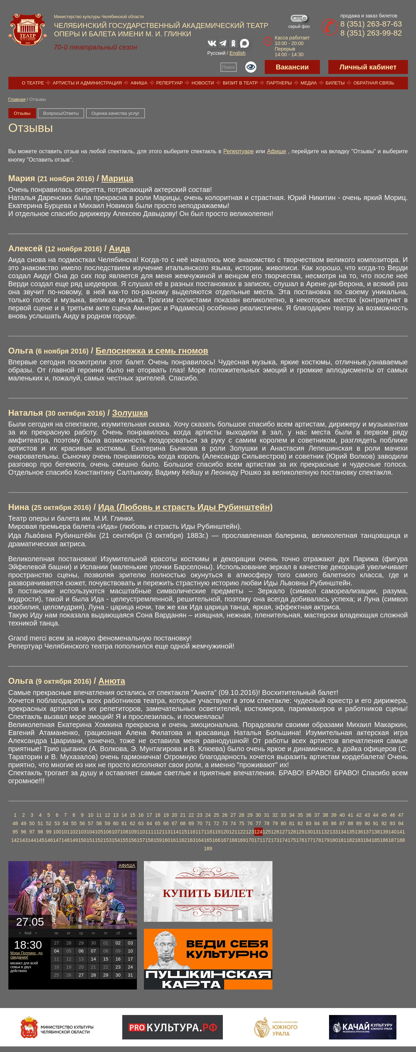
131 (317, 832)
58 (99, 823)
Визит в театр (240, 83)
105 (99, 832)
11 (99, 815)
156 (133, 840)
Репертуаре (238, 151)
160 (166, 840)
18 (158, 815)
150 (82, 840)
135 (350, 832)
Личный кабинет (368, 67)
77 (258, 823)
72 (216, 823)
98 (40, 832)
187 (392, 840)
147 (57, 840)
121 (233, 832)
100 (57, 832)
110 (141, 832)
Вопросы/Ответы (61, 113)
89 (359, 823)
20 (174, 815)
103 (82, 832)
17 (149, 815)
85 (325, 823)
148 (65, 840)
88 (350, 823)
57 (91, 823)
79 (275, 823)
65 (158, 823)
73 (225, 823)
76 (250, 823)
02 (118, 943)
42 (359, 815)
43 (367, 815)
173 (275, 840)
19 (166, 815)
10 (91, 815)
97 (32, 832)
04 (56, 951)
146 (49, 840)
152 (99, 840)
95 (15, 832)
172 (267, 840)
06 (81, 951)
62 (133, 823)
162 (183, 840)
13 (116, 815)
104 (91, 832)
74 (233, 823)
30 (258, 815)
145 (40, 840)
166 (216, 840)
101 (65, 832)
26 (225, 815)
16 (141, 815)
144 (32, 840)
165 (208, 840)
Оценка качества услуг (115, 113)
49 (24, 823)
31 (267, 815)
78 (267, 823)
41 (350, 815)
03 (130, 943)
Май (27, 933)
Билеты (335, 83)
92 (384, 823)
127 (283, 832)
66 (166, 823)
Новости (203, 83)
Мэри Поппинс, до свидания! (26, 955)
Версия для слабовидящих (250, 67)
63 (141, 823)
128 (292, 832)
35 (300, 815)
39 (334, 815)
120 (225, 832)
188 (401, 840)
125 (267, 832)
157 (141, 840)
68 (183, 823)
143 (24, 840)
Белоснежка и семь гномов (152, 350)
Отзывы (22, 113)
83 (309, 823)
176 (300, 840)
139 (384, 832)
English (237, 53)
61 (124, 823)
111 (149, 832)
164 (200, 840)
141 (401, 832)
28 (242, 815)
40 (342, 815)
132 (325, 832)
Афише (276, 151)
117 (200, 832)
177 (309, 840)
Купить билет (208, 893)
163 (191, 840)
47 (401, 815)
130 (309, 832)
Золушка (130, 412)
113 (166, 832)
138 (376, 832)
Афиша (139, 83)
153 (107, 840)
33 (283, 815)
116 (191, 832)
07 (93, 951)
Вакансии (292, 67)
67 (174, 823)
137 (367, 832)
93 (392, 823)
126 (275, 832)
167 (225, 840)
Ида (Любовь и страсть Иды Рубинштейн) (185, 507)
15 (133, 815)
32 (275, 815)
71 (208, 823)
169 (242, 840)
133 (334, 832)
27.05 (30, 922)
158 (149, 840)
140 (392, 832)
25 (216, 815)
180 (334, 840)
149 (74, 840)
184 (367, 840)
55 (74, 823)
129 (300, 832)
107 (116, 832)
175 (292, 840)
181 (342, 840)
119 (216, 832)
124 (258, 832)
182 (350, 840)
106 (107, 832)
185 (376, 840)
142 (15, 840)
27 (233, 815)
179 (325, 840)
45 (384, 815)
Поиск (228, 67)
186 (384, 840)
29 (250, 815)
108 (124, 832)
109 (133, 832)
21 (183, 815)
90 (367, 823)
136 (359, 832)
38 (325, 815)
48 (15, 823)
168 (233, 840)
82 (300, 823)
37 (317, 815)
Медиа (309, 83)
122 (242, 832)
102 (74, 832)
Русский (216, 53)
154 (116, 840)
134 (342, 832)
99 (49, 832)
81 (292, 823)
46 (392, 815)
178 (317, 840)
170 (250, 840)
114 (174, 832)
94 (401, 823)
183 (359, 840)
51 (40, 823)
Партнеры (279, 83)
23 (200, 815)
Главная (16, 99)
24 (208, 815)
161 (174, 840)
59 (107, 823)
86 (334, 823)
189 (208, 848)
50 (32, 823)
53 (57, 823)
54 (65, 823)
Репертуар (169, 83)
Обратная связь (373, 83)
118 (208, 832)
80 (283, 823)
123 (250, 832)
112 (158, 832)
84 (317, 823)
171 (258, 840)
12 (107, 815)
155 (124, 840)
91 (376, 823)
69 (191, 823)
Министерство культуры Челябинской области (99, 16)
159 (158, 840)
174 (283, 840)
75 (242, 823)
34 (292, 815)
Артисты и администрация (87, 83)
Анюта (111, 681)
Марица (117, 178)
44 (376, 815)
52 (49, 823)
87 (342, 823)
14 (124, 815)
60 (116, 823)
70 (200, 823)
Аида (119, 248)
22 (191, 815)
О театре (33, 83)
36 (309, 815)
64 (149, 823)
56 (82, 823)
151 (91, 840)
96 (24, 832)
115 (183, 832)
